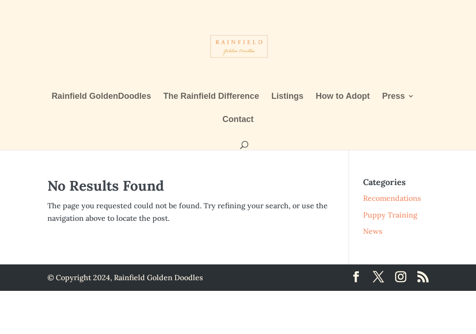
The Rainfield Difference (211, 97)
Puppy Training (390, 214)
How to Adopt (343, 97)
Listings (287, 97)
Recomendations (392, 198)
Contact (238, 120)
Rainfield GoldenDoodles (101, 97)
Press (393, 97)
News (373, 231)
